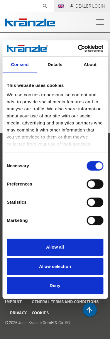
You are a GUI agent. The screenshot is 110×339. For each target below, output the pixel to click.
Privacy (18, 313)
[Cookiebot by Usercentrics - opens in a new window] (78, 48)
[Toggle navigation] (100, 22)
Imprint (13, 301)
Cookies (40, 313)
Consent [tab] (20, 64)
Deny (55, 285)
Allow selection (55, 266)
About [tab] (90, 64)
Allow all (55, 246)
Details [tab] (55, 64)
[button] (61, 5)
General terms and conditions (65, 301)
